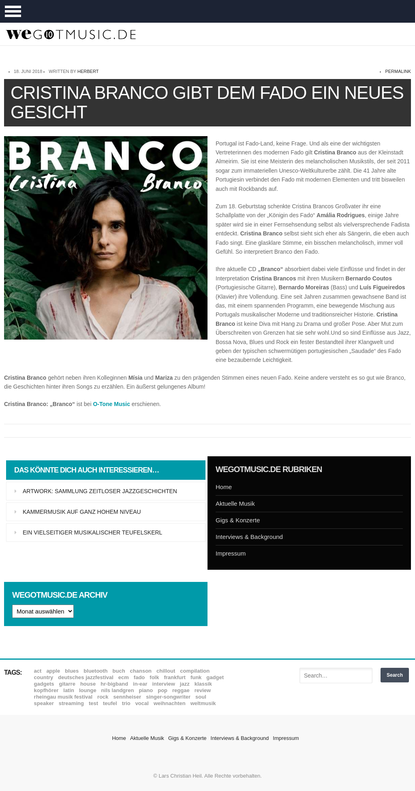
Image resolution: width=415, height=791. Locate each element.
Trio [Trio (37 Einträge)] (126, 703)
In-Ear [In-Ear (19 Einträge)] (140, 684)
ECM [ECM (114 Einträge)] (123, 677)
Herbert (87, 71)
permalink (398, 71)
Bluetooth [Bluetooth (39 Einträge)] (95, 671)
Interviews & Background (249, 536)
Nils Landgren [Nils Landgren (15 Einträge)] (117, 690)
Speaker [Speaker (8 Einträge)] (44, 703)
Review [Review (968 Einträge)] (203, 690)
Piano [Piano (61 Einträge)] (146, 690)
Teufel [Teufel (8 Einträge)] (110, 703)
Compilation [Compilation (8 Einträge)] (195, 671)
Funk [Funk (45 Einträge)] (195, 677)
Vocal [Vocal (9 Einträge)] (142, 703)
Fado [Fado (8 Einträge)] (139, 677)
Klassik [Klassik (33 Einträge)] (203, 684)
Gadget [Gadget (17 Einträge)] (215, 677)
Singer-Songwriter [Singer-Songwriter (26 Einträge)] (168, 697)
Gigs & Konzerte (238, 520)
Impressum (231, 553)
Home (224, 486)
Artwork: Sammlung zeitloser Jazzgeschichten (100, 491)
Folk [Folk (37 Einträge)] (154, 677)
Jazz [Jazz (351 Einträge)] (185, 684)
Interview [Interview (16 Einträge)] (163, 684)
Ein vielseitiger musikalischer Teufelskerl (92, 532)
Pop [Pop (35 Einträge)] (162, 690)
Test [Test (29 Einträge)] (93, 703)
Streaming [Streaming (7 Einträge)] (71, 703)
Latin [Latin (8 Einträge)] (68, 690)
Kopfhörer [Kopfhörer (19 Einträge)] (46, 690)
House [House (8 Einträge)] (88, 684)
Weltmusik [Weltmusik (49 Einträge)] (203, 703)
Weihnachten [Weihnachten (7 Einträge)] (170, 703)
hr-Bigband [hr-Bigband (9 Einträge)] (114, 684)
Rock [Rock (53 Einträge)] (102, 697)
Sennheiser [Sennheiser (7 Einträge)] (127, 697)
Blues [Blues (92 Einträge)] (72, 671)
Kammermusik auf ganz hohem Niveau (82, 512)
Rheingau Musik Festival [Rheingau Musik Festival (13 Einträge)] (63, 697)
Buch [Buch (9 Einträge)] (119, 671)
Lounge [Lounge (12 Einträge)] (87, 690)
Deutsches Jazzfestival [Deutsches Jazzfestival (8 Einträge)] (85, 677)
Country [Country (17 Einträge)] (43, 677)
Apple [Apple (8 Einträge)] (53, 671)
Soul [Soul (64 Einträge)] (200, 697)
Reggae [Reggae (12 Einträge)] (181, 690)
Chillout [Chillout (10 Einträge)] (165, 671)
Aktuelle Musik (235, 503)
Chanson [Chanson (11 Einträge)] (141, 671)
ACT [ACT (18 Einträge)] (38, 671)
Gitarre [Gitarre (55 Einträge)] (67, 684)
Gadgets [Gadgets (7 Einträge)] (44, 684)
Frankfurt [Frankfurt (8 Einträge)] (174, 677)
